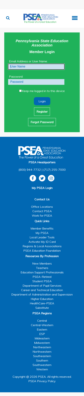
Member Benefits (42, 228)
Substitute (42, 308)
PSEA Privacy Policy (42, 381)
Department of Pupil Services (42, 285)
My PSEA (42, 233)
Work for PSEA (42, 215)
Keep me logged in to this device (43, 91)
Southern (42, 360)
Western (42, 369)
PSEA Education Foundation (42, 250)
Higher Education (42, 299)
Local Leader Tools (42, 237)
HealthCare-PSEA (42, 303)
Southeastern (42, 356)
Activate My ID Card (42, 242)
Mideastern (42, 338)
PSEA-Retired (42, 277)
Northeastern (42, 347)
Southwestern (42, 365)
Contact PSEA (42, 211)
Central (42, 320)
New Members (42, 263)
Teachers (42, 268)
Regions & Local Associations (42, 246)
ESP (42, 334)
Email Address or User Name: (28, 61)
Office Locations (42, 207)
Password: (16, 76)
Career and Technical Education (42, 290)
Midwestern (42, 343)
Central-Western (42, 325)
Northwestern (42, 351)
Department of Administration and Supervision (42, 294)
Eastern (42, 329)
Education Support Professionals (42, 272)
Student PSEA (42, 281)
